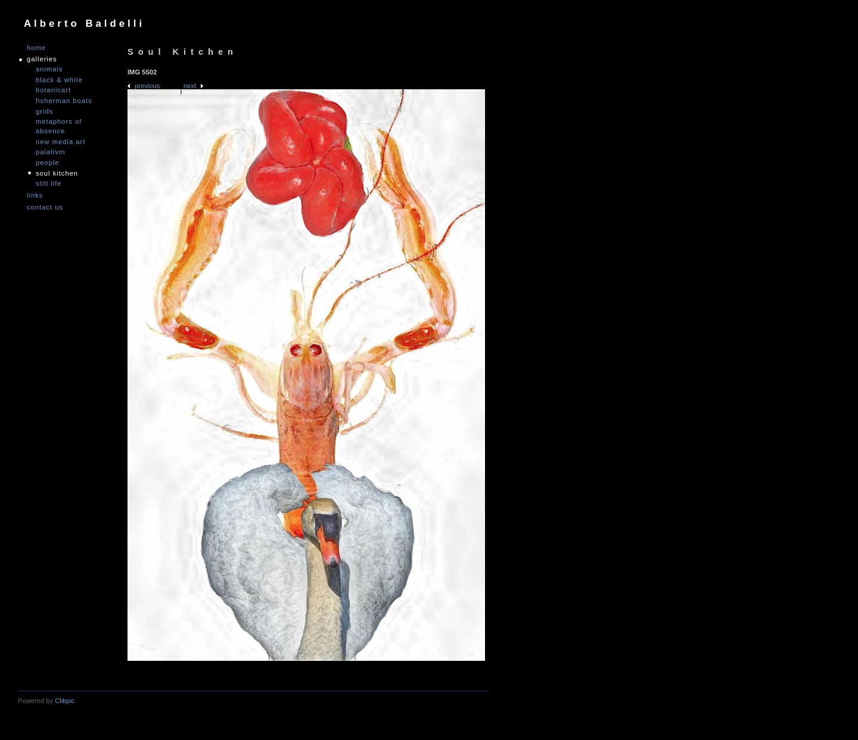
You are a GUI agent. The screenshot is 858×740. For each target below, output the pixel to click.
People (48, 162)
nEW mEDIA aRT (60, 141)
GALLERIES (42, 59)
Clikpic (64, 700)
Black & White (59, 79)
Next (190, 85)
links (35, 195)
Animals (49, 69)
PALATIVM (51, 151)
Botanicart (53, 89)
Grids (44, 111)
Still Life (49, 183)
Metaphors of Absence (59, 126)
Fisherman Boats (64, 100)
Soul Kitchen (57, 173)
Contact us (45, 207)
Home (36, 48)
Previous (147, 85)
